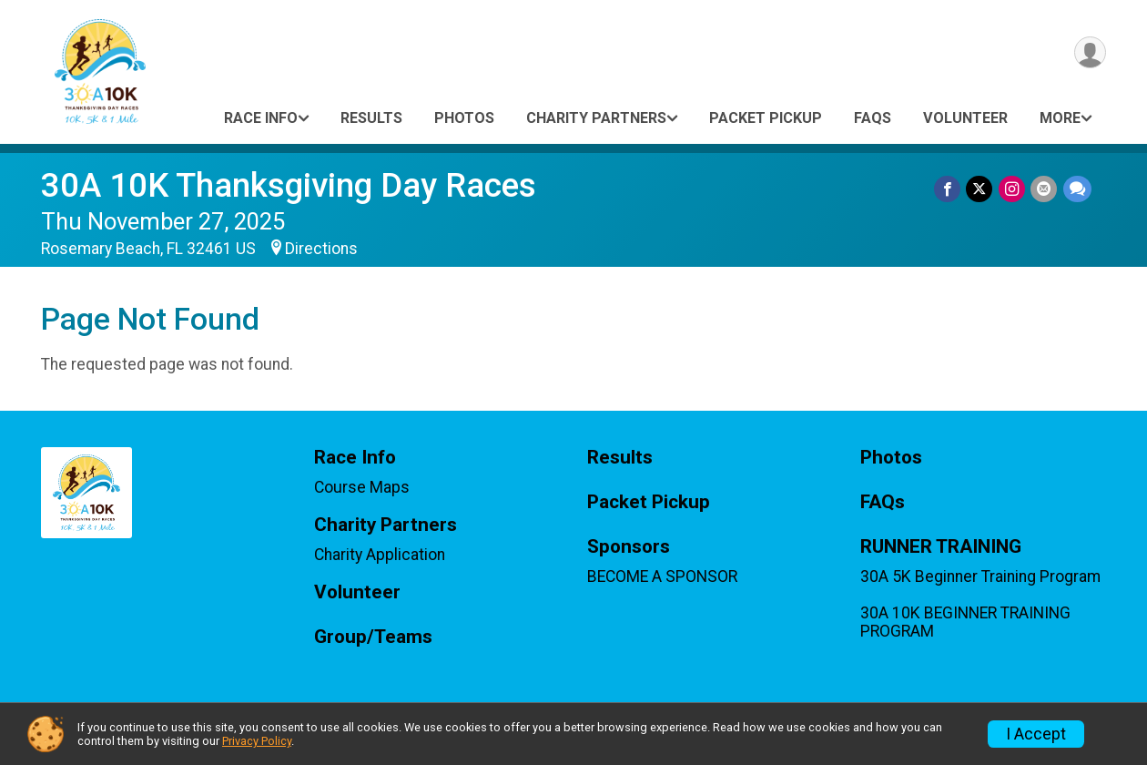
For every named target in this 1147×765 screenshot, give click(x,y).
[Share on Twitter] (981, 189)
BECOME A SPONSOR (662, 576)
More (1060, 118)
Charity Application (379, 555)
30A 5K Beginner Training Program (980, 576)
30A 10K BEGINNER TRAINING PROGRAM (965, 622)
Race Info (261, 118)
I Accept (1036, 734)
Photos (464, 118)
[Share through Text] (1077, 189)
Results (371, 118)
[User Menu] (1089, 53)
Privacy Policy (256, 741)
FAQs (872, 118)
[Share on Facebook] (949, 189)
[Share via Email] (1044, 189)
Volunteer (965, 118)
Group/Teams (373, 637)
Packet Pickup (765, 118)
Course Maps (362, 487)
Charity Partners (596, 118)
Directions (321, 249)
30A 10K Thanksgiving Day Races (288, 185)
